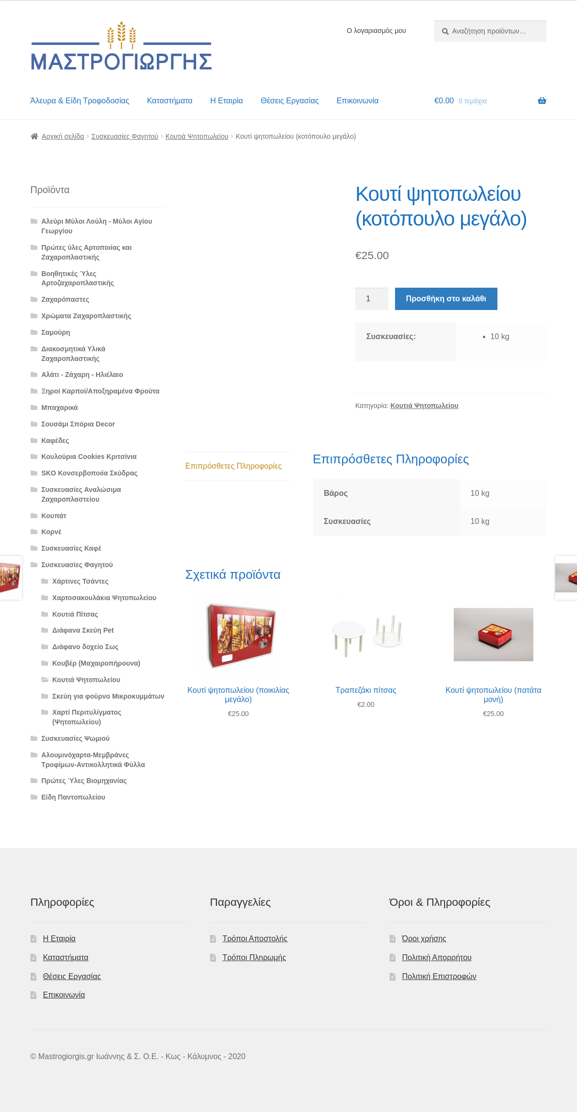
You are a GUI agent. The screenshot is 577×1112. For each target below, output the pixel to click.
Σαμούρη (55, 332)
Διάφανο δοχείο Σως (85, 647)
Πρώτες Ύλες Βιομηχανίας (84, 781)
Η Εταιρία (226, 101)
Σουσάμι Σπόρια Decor (78, 424)
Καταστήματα (170, 101)
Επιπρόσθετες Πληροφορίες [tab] (233, 466)
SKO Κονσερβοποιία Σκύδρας (89, 473)
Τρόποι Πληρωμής (254, 957)
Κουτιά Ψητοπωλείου (197, 136)
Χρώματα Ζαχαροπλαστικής (86, 316)
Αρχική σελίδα (63, 136)
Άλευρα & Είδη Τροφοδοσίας (80, 101)
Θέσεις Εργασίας (290, 101)
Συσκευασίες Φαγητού (125, 136)
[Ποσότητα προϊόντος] (371, 299)
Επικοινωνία (357, 101)
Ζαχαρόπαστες (65, 299)
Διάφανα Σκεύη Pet (83, 630)
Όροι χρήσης (424, 938)
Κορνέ (51, 532)
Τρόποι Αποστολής (254, 938)
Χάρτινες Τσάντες (80, 581)
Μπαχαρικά (59, 407)
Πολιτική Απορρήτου (437, 957)
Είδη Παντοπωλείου (73, 797)
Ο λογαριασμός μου (376, 30)
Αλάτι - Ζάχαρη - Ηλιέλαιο (82, 374)
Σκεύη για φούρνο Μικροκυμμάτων (108, 696)
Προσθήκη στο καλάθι (446, 298)
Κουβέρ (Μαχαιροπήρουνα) (96, 663)
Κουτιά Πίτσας (75, 614)
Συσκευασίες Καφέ (71, 548)
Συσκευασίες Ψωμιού (75, 738)
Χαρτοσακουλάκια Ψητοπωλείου (104, 598)
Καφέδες (55, 440)
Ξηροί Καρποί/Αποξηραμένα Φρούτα (100, 391)
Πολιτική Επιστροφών (439, 976)
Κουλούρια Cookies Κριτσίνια (88, 456)
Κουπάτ (53, 516)
